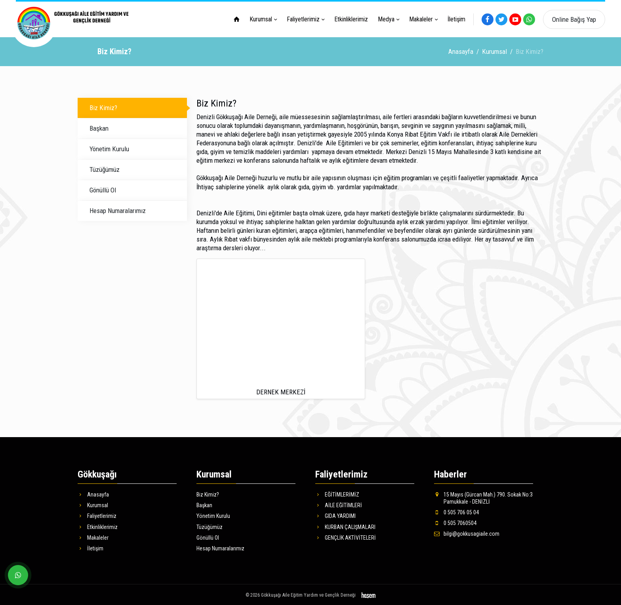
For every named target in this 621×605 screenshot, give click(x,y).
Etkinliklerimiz (351, 19)
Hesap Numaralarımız (118, 209)
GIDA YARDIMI (335, 514)
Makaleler (421, 19)
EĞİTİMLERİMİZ (337, 493)
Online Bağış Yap (574, 19)
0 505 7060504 (455, 521)
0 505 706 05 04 (456, 511)
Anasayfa (460, 50)
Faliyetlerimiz (303, 19)
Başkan (99, 127)
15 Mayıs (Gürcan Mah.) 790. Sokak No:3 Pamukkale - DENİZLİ (483, 497)
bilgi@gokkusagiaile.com (466, 532)
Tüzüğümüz (105, 168)
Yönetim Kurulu (109, 148)
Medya (386, 19)
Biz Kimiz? (103, 106)
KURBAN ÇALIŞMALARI (345, 525)
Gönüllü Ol (103, 189)
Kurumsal (261, 19)
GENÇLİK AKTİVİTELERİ (345, 536)
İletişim (456, 19)
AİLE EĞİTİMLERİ (338, 504)
